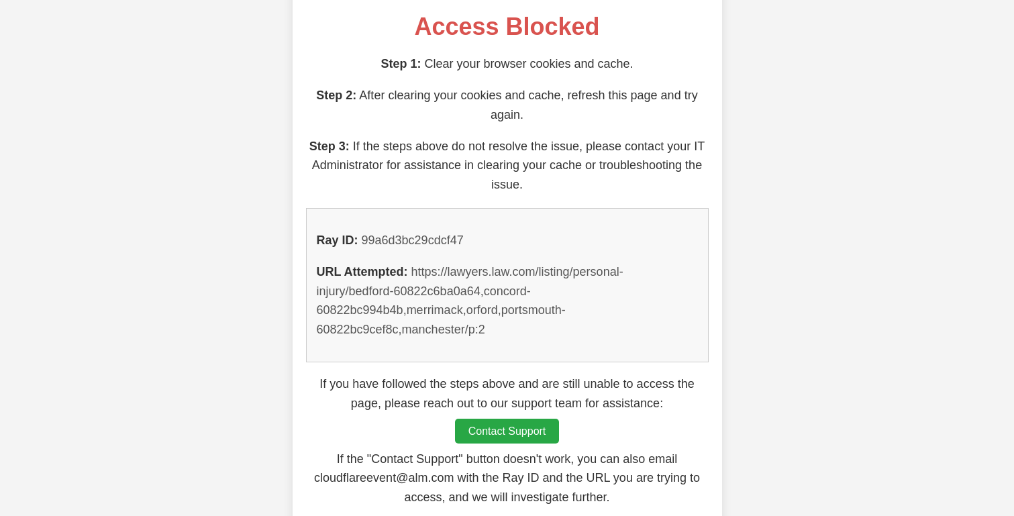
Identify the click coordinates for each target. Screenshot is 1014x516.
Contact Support (507, 431)
